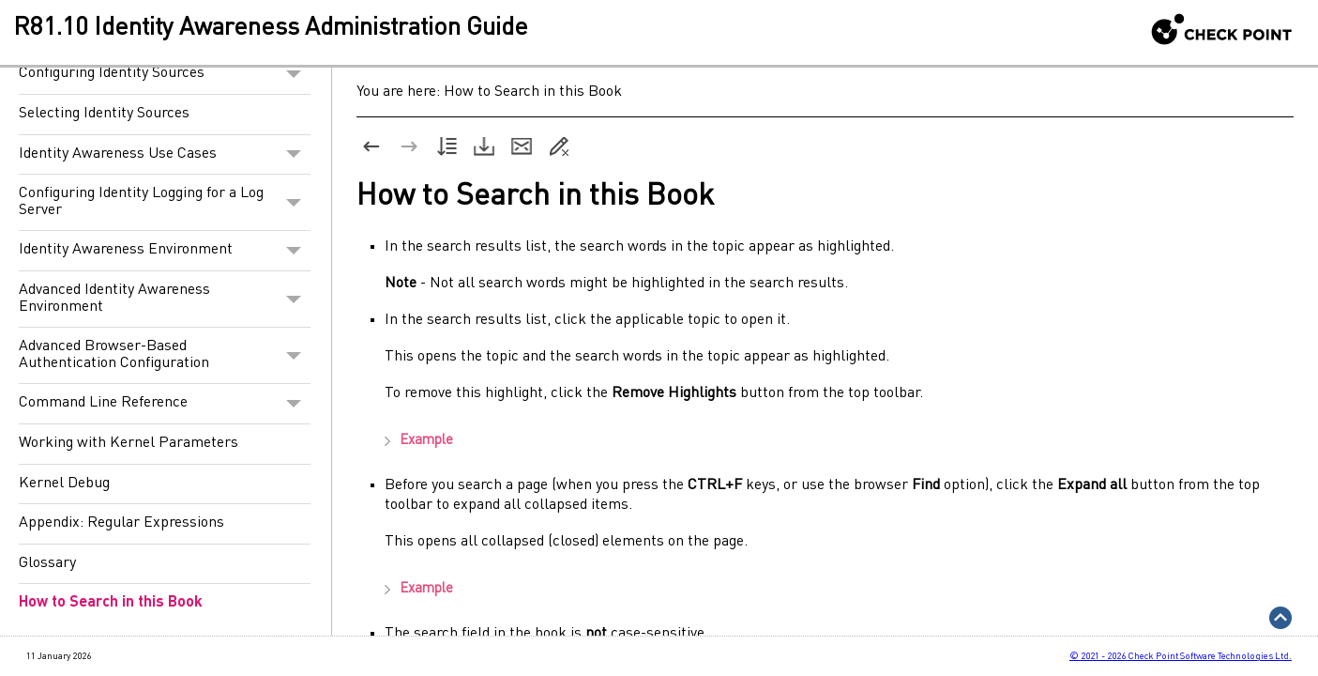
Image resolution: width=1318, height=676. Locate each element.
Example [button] (409, 442)
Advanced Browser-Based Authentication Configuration (165, 355)
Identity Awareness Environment (165, 250)
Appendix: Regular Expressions (121, 522)
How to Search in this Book (111, 602)
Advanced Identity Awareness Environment (165, 299)
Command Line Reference (165, 403)
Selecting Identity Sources (104, 113)
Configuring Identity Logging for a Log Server (165, 202)
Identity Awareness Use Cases (165, 155)
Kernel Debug (64, 483)
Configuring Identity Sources (165, 74)
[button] (293, 74)
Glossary (47, 563)
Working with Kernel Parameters (128, 443)
